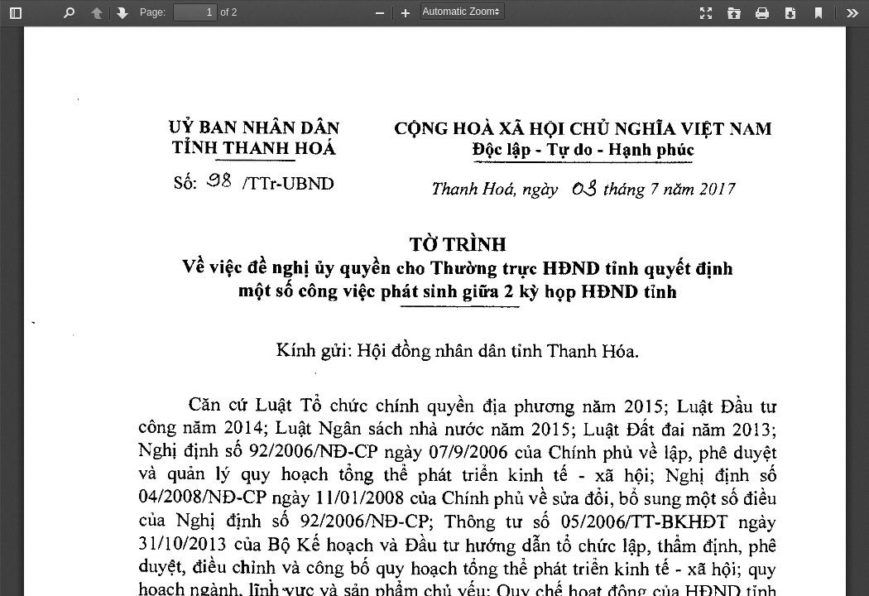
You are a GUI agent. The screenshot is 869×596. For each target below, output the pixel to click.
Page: (153, 12)
